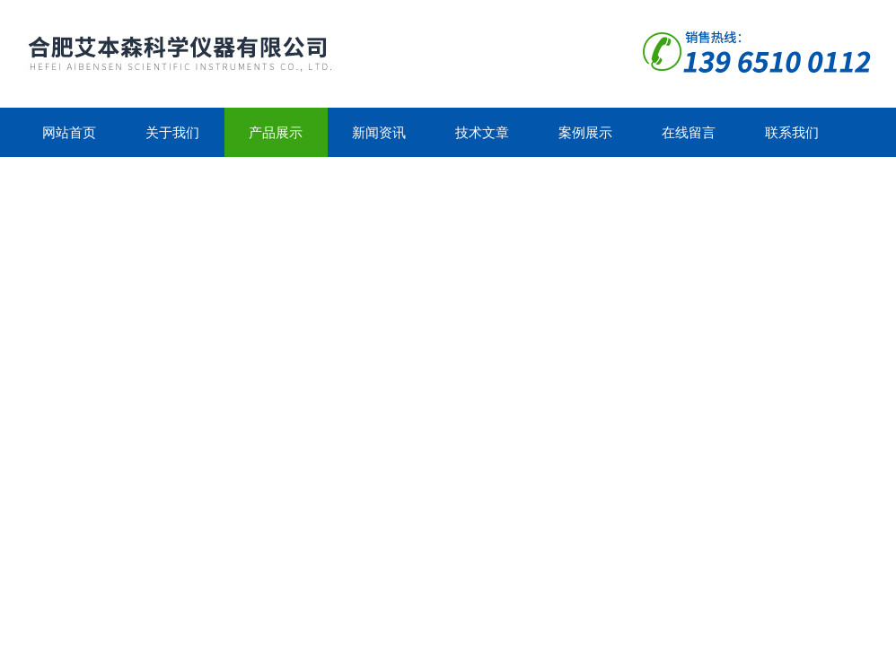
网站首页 (69, 132)
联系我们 (792, 132)
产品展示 (276, 132)
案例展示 (585, 132)
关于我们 (172, 132)
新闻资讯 (379, 132)
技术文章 (482, 132)
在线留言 (689, 132)
